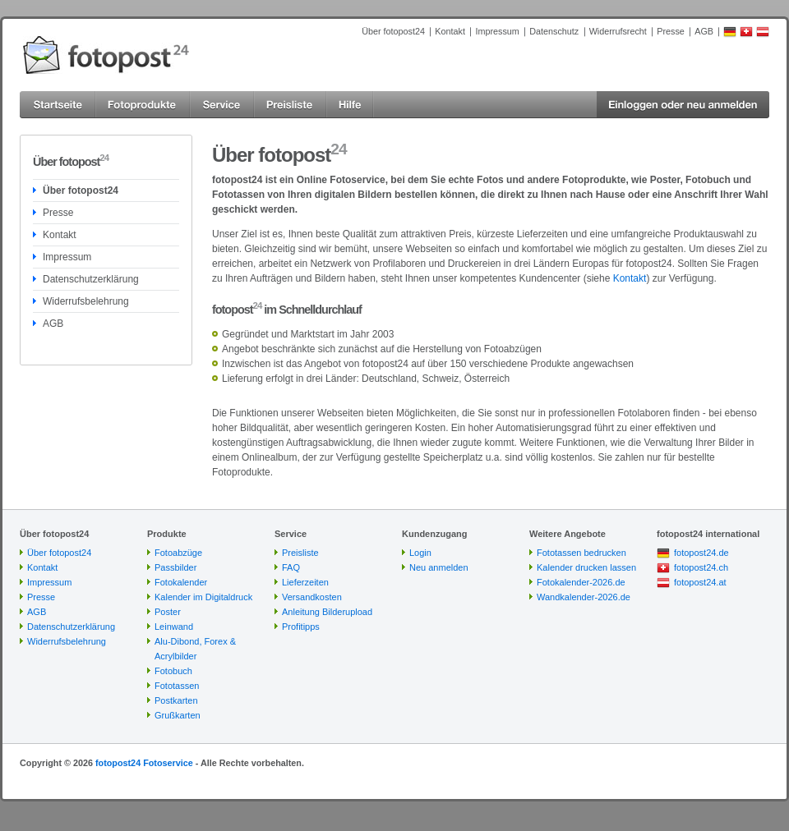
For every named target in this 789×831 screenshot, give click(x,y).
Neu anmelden (438, 567)
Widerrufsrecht (618, 31)
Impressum (497, 31)
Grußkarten (178, 715)
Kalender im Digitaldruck (203, 597)
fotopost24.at (700, 582)
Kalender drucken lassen (586, 567)
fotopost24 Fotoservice (144, 763)
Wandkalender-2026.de (583, 597)
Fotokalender (181, 582)
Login (420, 553)
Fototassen (177, 686)
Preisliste (300, 553)
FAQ (291, 567)
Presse (671, 31)
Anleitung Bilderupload (327, 612)
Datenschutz (554, 31)
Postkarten (176, 700)
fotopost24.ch (701, 567)
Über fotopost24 (393, 31)
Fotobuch (173, 671)
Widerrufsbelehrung (86, 301)
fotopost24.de (701, 553)
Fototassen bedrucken (581, 553)
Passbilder (175, 567)
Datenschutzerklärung (91, 279)
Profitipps (301, 626)
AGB (703, 31)
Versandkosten (312, 597)
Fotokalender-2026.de (581, 582)
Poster (168, 612)
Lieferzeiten (305, 582)
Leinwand (174, 626)
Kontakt (450, 31)
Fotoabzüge (178, 553)
